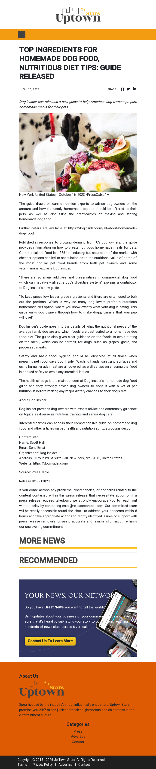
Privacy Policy (43, 764)
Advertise (78, 736)
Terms (22, 764)
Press (78, 731)
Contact (78, 742)
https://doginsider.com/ (50, 463)
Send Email (37, 448)
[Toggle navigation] (21, 34)
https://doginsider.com (117, 428)
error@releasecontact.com (82, 506)
